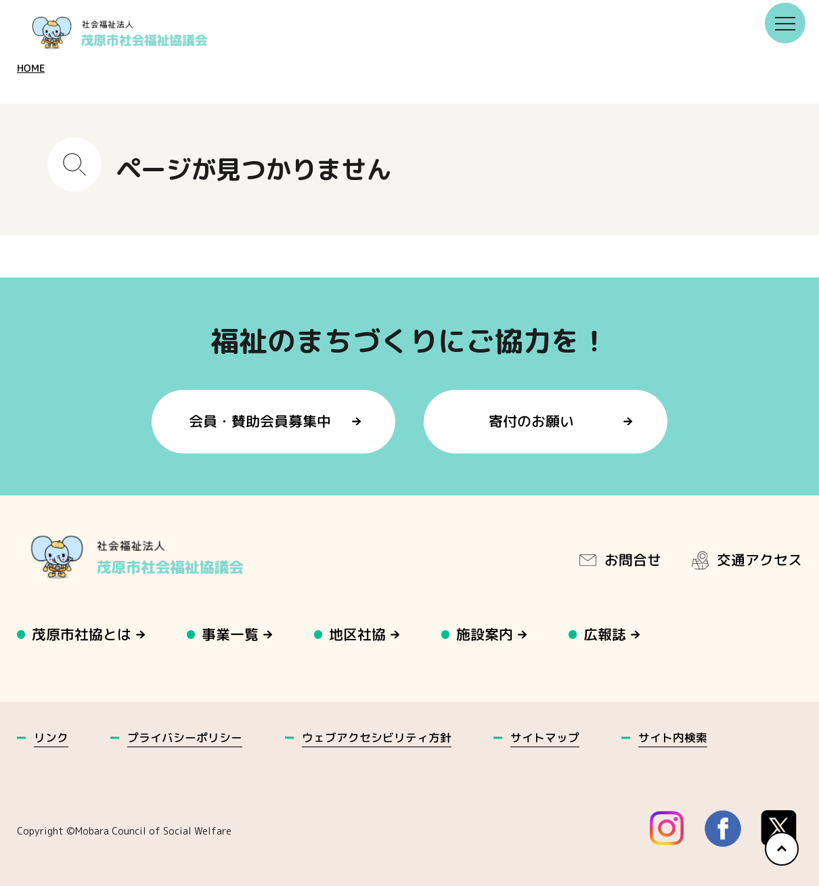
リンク (51, 737)
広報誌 (605, 634)
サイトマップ (544, 737)
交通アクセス (746, 560)
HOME (31, 68)
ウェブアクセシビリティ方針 (376, 737)
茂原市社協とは (81, 634)
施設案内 (485, 634)
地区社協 (358, 634)
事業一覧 (230, 634)
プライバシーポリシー (184, 737)
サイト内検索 (672, 737)
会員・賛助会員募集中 (260, 421)
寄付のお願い (532, 421)
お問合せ (619, 560)
